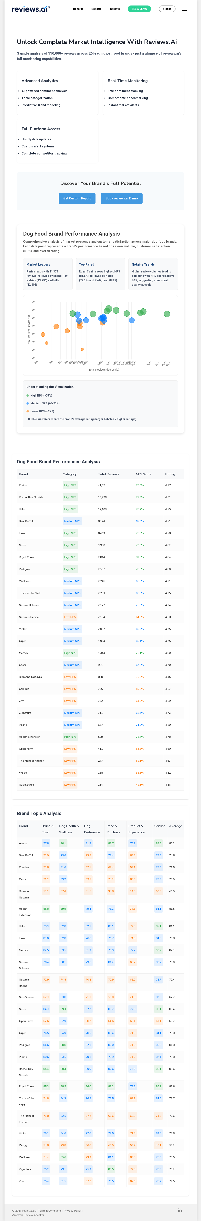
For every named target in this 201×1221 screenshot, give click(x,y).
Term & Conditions (50, 1210)
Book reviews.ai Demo (122, 198)
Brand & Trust (48, 829)
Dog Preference (92, 829)
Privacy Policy (73, 1210)
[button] (185, 9)
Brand (23, 826)
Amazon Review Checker (28, 1215)
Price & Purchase (113, 829)
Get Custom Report (77, 198)
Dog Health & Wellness (69, 829)
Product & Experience (136, 829)
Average (175, 826)
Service (159, 826)
